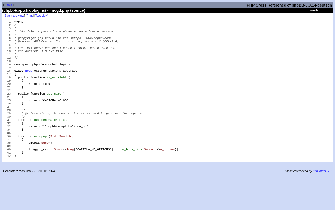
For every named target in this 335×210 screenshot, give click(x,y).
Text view (41, 15)
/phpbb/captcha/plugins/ (24, 10)
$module (65, 165)
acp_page (41, 165)
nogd (28, 84)
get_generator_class (51, 145)
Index (8, 4)
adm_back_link (130, 182)
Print (29, 15)
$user (45, 174)
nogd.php (60, 10)
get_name (54, 112)
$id (53, 165)
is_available (57, 92)
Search (314, 10)
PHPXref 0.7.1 (322, 205)
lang (70, 182)
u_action (167, 182)
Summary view (14, 15)
